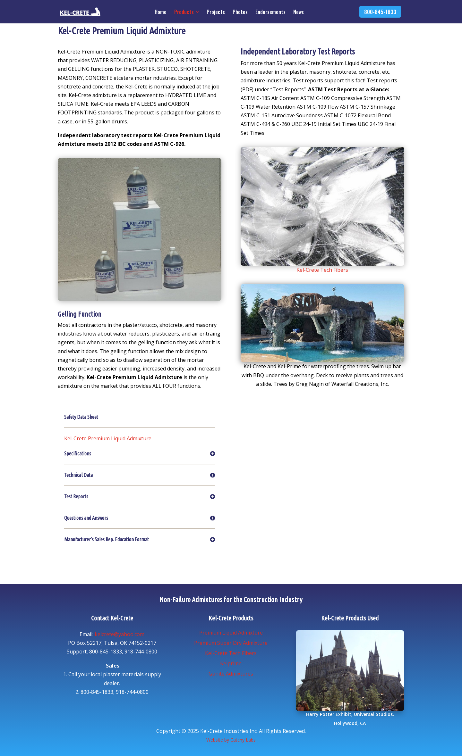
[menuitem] (162, 12)
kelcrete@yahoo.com (119, 634)
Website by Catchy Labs (231, 740)
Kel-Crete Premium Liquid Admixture (107, 438)
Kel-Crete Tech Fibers (322, 269)
